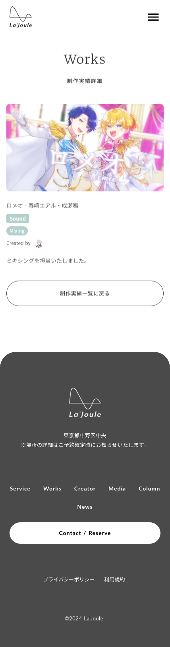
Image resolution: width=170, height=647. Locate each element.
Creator (85, 488)
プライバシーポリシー (69, 579)
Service (20, 488)
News (85, 507)
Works (52, 488)
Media (117, 488)
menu (153, 17)
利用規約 (114, 579)
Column (149, 488)
